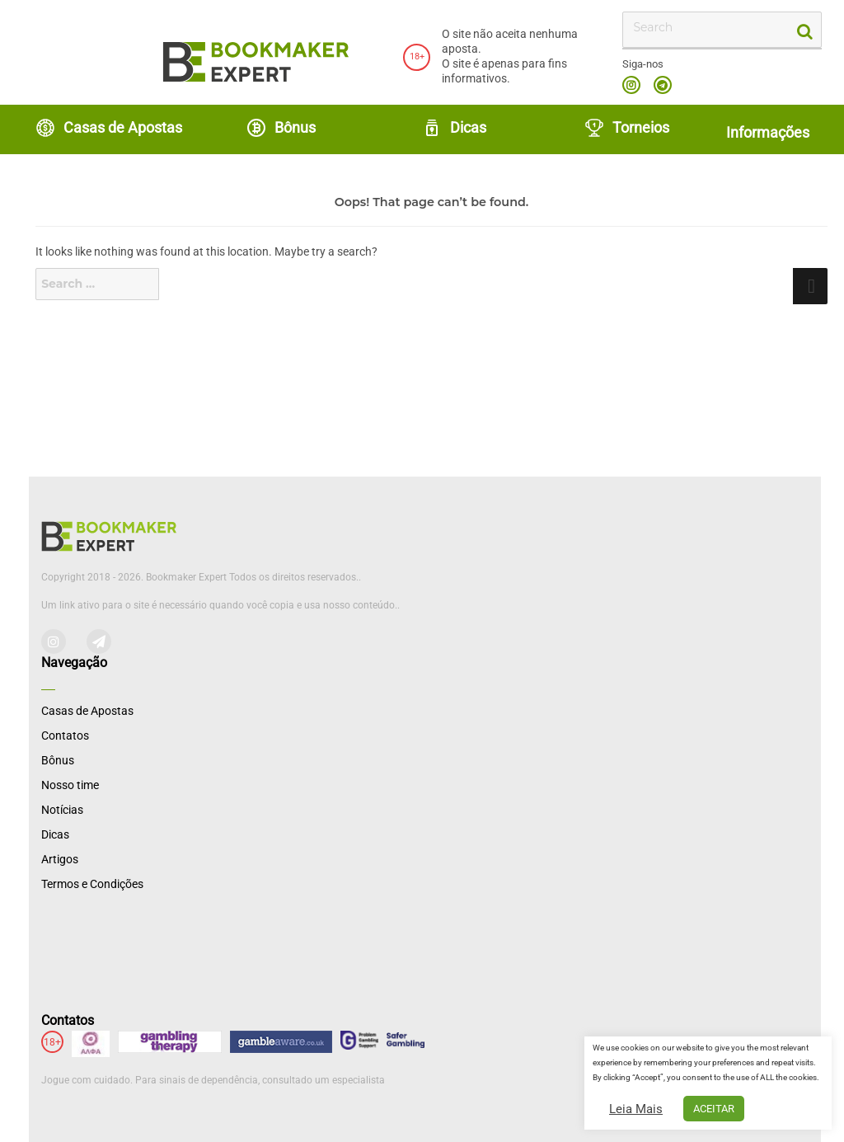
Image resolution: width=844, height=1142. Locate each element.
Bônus (281, 128)
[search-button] (803, 30)
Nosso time (70, 785)
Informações (767, 132)
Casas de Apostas (108, 128)
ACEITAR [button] (713, 1108)
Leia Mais (636, 1109)
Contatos (65, 735)
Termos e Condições (92, 884)
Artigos (59, 859)
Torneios (626, 128)
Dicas (454, 128)
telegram (663, 85)
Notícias (62, 809)
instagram (631, 85)
